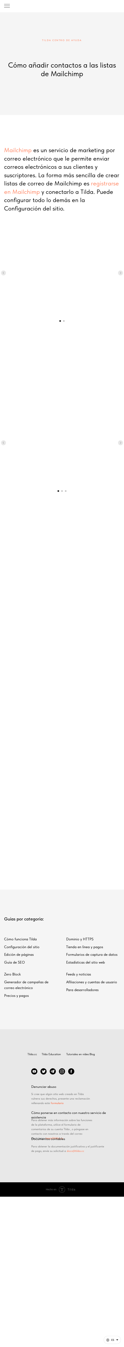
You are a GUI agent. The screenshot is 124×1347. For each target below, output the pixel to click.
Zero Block (12, 974)
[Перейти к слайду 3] (66, 491)
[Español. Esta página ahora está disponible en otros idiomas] (112, 1340)
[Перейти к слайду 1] (60, 321)
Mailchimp (18, 150)
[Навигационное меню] (7, 6)
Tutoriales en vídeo (77, 1054)
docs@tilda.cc (75, 1151)
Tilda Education (51, 1054)
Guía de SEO (14, 962)
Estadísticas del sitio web (85, 962)
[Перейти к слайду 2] (64, 321)
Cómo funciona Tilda (20, 939)
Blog (92, 1054)
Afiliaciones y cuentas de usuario (91, 982)
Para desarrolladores (82, 990)
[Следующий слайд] (120, 272)
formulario (57, 1103)
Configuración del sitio (21, 947)
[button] (112, 1340)
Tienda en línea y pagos (84, 947)
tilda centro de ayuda (62, 40)
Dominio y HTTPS (79, 939)
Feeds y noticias (78, 974)
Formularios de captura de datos (91, 954)
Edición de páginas (19, 954)
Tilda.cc (32, 1054)
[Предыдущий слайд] (3, 272)
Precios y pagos (16, 995)
